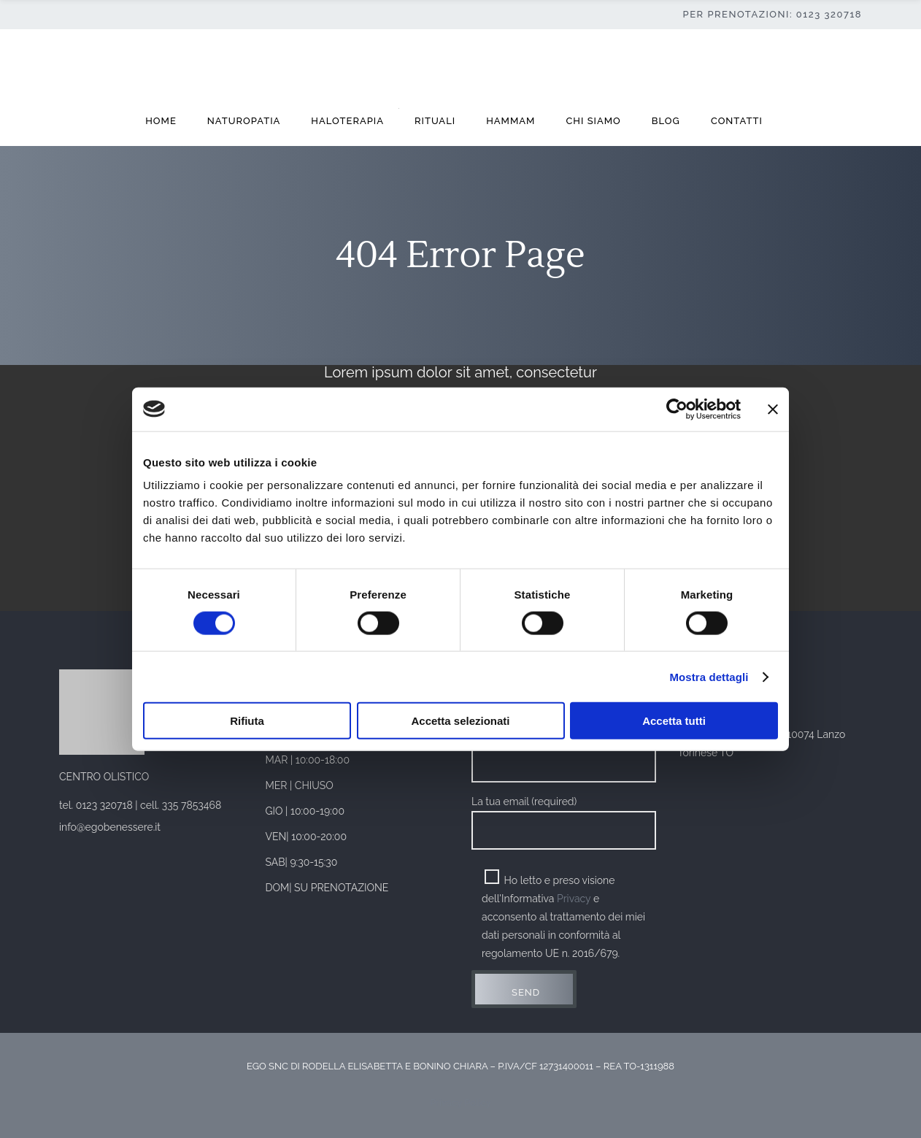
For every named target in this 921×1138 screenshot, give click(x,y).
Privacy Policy (460, 1102)
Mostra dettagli (708, 676)
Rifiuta (247, 721)
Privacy (573, 898)
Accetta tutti (674, 721)
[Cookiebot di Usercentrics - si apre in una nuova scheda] (677, 409)
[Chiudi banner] (773, 409)
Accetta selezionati (460, 721)
